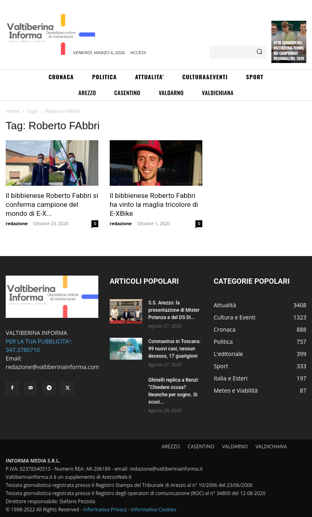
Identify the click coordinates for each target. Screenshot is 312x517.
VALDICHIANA (271, 446)
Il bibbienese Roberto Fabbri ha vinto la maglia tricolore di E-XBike (154, 204)
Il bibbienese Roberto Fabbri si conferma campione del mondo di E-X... (52, 204)
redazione (17, 223)
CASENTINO (201, 446)
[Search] (259, 52)
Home (13, 111)
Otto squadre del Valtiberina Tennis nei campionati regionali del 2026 (288, 50)
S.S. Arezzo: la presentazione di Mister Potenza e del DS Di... (173, 310)
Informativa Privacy (105, 509)
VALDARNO (235, 446)
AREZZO (171, 446)
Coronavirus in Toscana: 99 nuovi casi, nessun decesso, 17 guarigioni (174, 349)
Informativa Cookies (153, 509)
